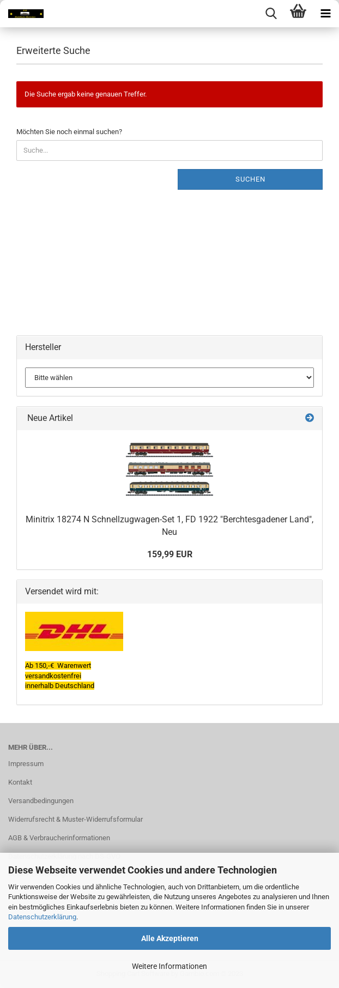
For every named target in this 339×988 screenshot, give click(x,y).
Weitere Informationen (169, 966)
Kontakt (20, 782)
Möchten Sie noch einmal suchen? (69, 132)
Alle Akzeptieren (169, 938)
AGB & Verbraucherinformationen (59, 838)
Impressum (26, 764)
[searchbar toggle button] (270, 13)
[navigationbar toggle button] (325, 13)
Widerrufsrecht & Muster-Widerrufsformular (75, 819)
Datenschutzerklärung (42, 917)
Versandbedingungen (41, 801)
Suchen (250, 179)
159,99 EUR (169, 554)
